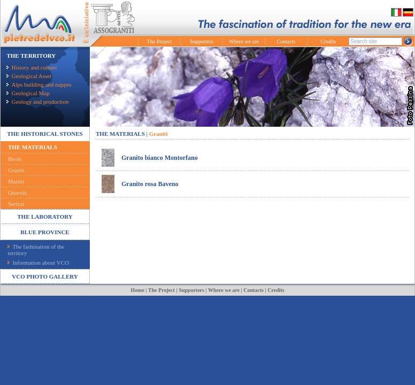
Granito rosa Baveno (149, 184)
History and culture (31, 67)
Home (137, 290)
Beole (15, 159)
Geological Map (27, 93)
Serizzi (16, 204)
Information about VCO (38, 262)
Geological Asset (28, 76)
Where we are (244, 41)
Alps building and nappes (38, 84)
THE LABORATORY (44, 216)
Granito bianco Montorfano (159, 157)
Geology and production (37, 101)
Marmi (16, 181)
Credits (328, 41)
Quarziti (17, 192)
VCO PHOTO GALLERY (45, 276)
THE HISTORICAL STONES (44, 133)
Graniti (16, 170)
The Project (159, 41)
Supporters (201, 41)
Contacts (286, 41)
